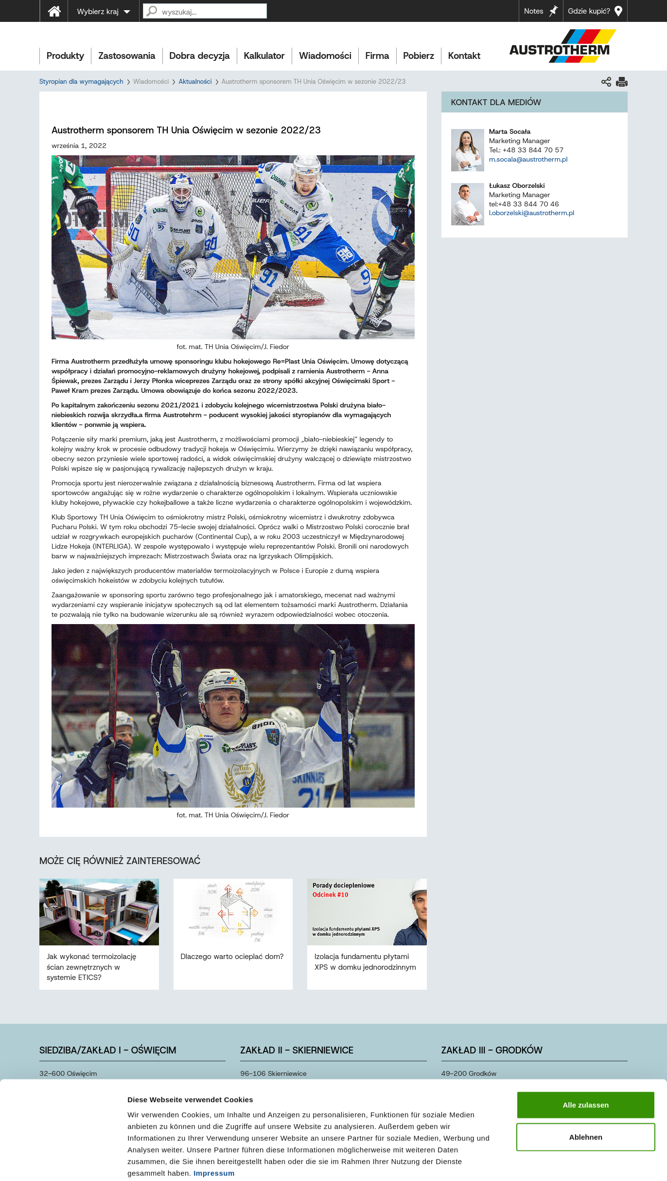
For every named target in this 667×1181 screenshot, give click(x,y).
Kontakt (464, 56)
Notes (533, 11)
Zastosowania (126, 56)
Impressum (214, 1122)
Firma (377, 56)
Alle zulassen (585, 1054)
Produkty (65, 56)
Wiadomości (325, 56)
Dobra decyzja (200, 56)
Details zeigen (517, 1162)
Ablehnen (585, 1086)
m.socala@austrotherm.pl (528, 159)
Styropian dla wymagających (81, 81)
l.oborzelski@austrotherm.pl (531, 212)
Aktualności (194, 81)
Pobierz (419, 56)
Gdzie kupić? (589, 11)
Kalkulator (264, 56)
